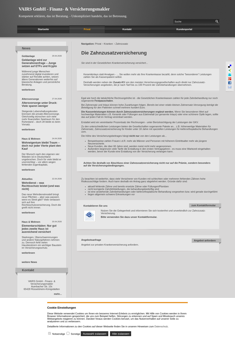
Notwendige (58, 334)
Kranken (108, 43)
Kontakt (127, 29)
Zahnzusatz (122, 43)
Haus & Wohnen (31, 138)
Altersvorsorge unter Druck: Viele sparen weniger (39, 104)
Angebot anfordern (205, 240)
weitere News (29, 262)
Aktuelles (27, 179)
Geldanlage (28, 56)
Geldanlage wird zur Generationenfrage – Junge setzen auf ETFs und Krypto (39, 63)
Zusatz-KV (119, 82)
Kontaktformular (147, 217)
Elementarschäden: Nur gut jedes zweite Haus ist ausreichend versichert (39, 228)
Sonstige (75, 334)
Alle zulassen (120, 333)
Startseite (43, 29)
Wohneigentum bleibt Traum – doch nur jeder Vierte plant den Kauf (41, 145)
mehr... (58, 294)
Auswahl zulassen (94, 333)
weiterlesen (28, 89)
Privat (87, 29)
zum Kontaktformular (203, 205)
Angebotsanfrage (91, 240)
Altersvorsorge (30, 99)
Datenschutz (161, 326)
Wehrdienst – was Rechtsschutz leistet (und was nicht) (41, 186)
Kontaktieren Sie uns (95, 205)
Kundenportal (184, 29)
